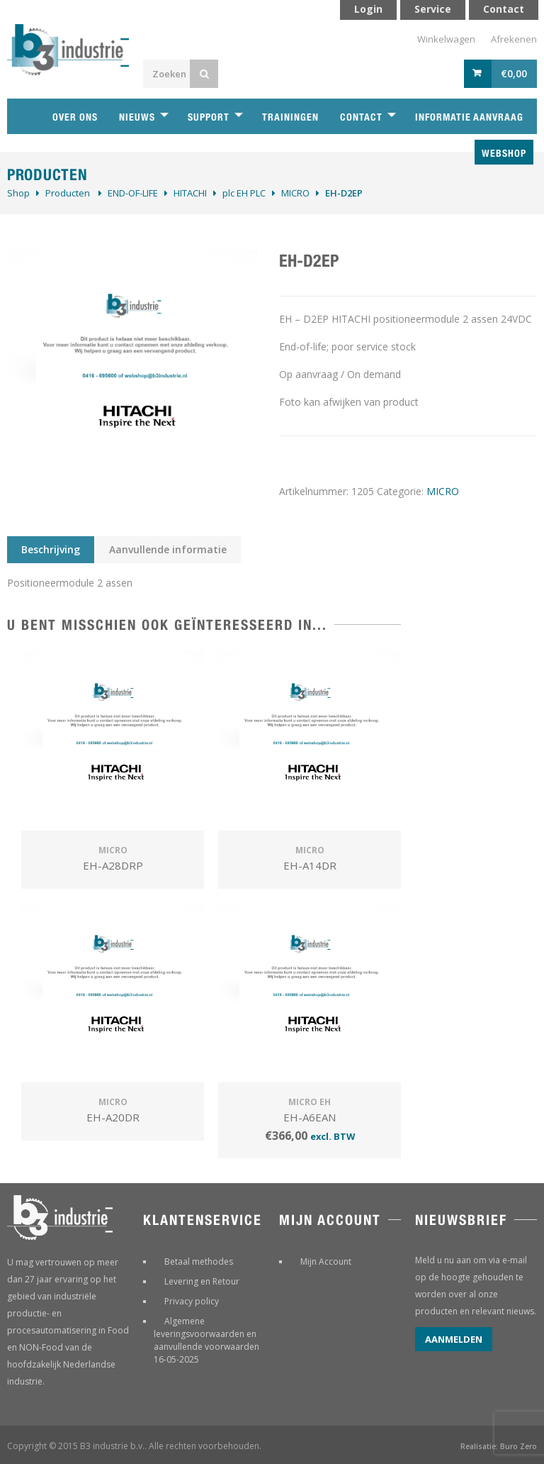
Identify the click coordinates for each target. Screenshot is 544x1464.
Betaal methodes (198, 1261)
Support (209, 117)
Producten (67, 193)
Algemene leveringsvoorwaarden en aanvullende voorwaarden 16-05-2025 (206, 1340)
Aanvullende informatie (168, 549)
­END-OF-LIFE (133, 193)
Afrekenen (514, 39)
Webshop (504, 153)
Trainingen (290, 117)
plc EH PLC (244, 193)
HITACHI (190, 193)
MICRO (295, 193)
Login (368, 9)
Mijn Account (325, 1261)
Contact (361, 117)
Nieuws (137, 117)
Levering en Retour (201, 1281)
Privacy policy (191, 1301)
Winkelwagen (446, 39)
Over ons (75, 117)
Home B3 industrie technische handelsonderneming (24, 116)
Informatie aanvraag (469, 117)
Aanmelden (453, 1339)
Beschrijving (50, 549)
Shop (18, 193)
